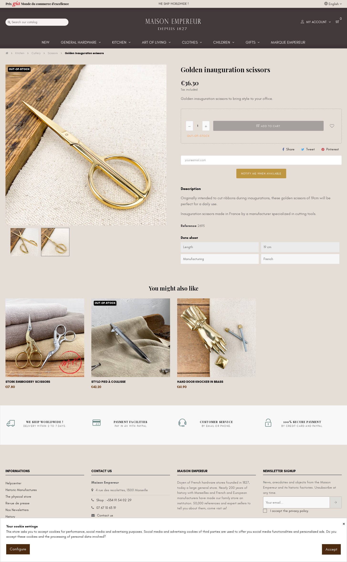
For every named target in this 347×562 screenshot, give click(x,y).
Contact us (105, 515)
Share (290, 149)
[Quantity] (197, 126)
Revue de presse (17, 503)
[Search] (36, 22)
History (10, 517)
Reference (189, 226)
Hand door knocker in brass (200, 382)
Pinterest (332, 149)
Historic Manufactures (21, 490)
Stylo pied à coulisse (108, 382)
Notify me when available (261, 173)
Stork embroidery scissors (27, 382)
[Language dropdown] (333, 4)
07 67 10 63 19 (106, 508)
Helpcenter (13, 483)
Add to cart (268, 126)
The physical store (18, 497)
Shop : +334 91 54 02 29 (113, 500)
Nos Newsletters (17, 510)
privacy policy (298, 511)
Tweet (310, 149)
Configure (18, 549)
